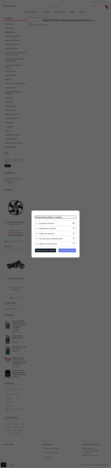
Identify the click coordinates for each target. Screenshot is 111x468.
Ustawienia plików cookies (47, 217)
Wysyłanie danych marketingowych (50, 238)
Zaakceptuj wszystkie (68, 250)
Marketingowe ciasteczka (47, 228)
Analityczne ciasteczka (46, 233)
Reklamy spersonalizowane (48, 244)
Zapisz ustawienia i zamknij (45, 250)
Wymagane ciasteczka (46, 223)
